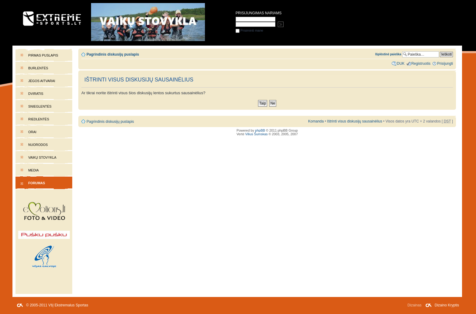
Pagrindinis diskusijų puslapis (113, 54)
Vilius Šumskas (256, 134)
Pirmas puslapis (43, 55)
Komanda (316, 121)
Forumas (36, 183)
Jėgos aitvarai (41, 81)
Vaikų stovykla (42, 157)
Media (33, 170)
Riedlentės (38, 119)
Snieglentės (40, 106)
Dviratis (35, 93)
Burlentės (38, 68)
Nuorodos (38, 145)
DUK (400, 63)
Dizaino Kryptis (447, 305)
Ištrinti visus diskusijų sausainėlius (354, 121)
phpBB (260, 130)
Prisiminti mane (249, 30)
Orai (32, 132)
